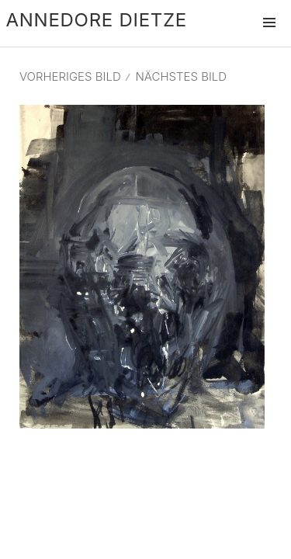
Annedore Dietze (96, 20)
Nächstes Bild (181, 76)
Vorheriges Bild (70, 76)
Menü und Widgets (269, 39)
